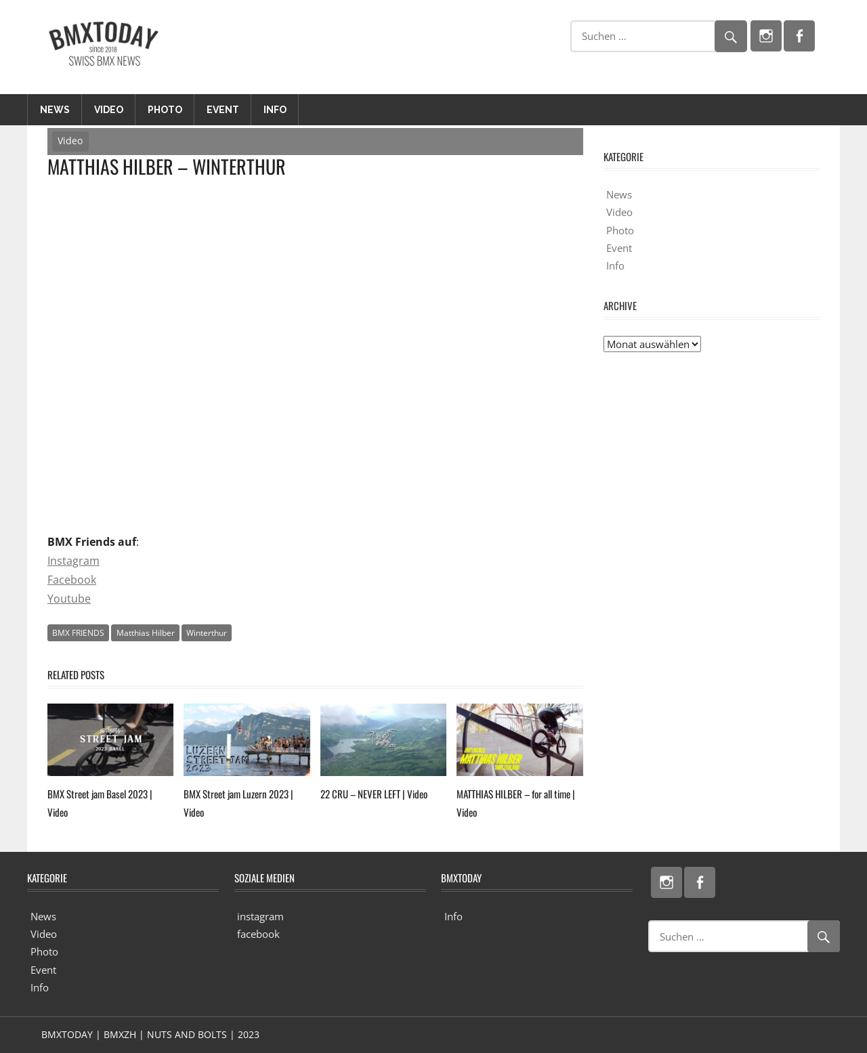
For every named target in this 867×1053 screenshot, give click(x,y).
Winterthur (206, 633)
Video (108, 109)
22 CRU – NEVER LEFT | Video (373, 793)
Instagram (73, 560)
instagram (260, 916)
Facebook (71, 579)
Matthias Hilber (146, 633)
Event (223, 109)
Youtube (69, 598)
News (55, 109)
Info (275, 109)
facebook (258, 934)
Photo (165, 109)
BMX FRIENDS (78, 633)
